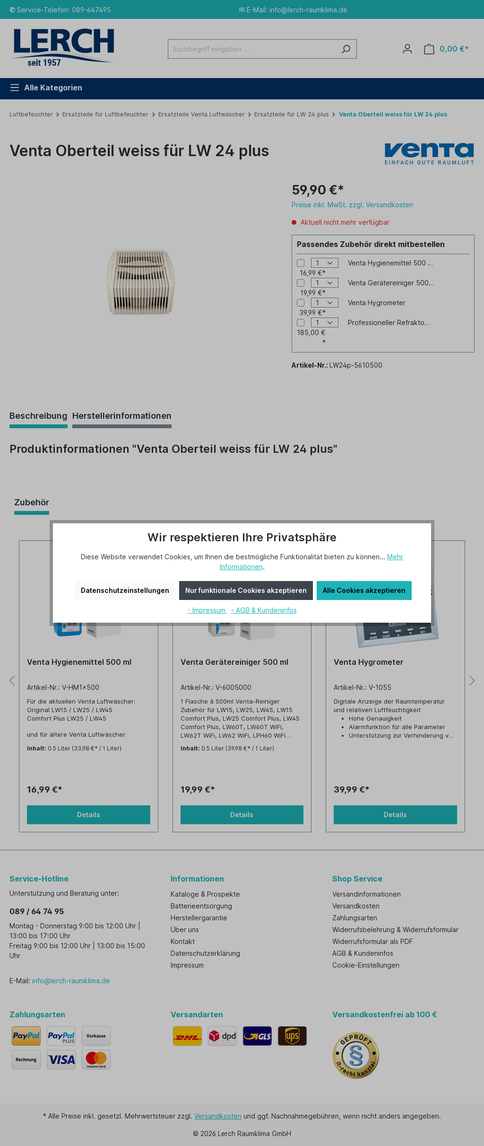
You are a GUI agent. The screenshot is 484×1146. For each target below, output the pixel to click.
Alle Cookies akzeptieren (364, 590)
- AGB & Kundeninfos (264, 610)
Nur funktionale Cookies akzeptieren (246, 590)
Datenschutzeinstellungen (125, 590)
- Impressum (207, 610)
